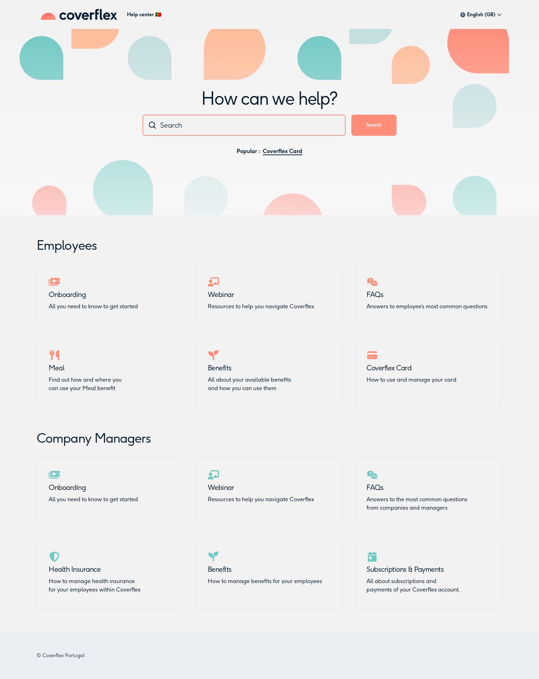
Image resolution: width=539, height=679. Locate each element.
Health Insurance (75, 569)
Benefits (220, 368)
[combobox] (244, 125)
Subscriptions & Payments (405, 569)
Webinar (221, 294)
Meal (56, 368)
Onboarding (67, 294)
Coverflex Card (282, 151)
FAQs (375, 294)
